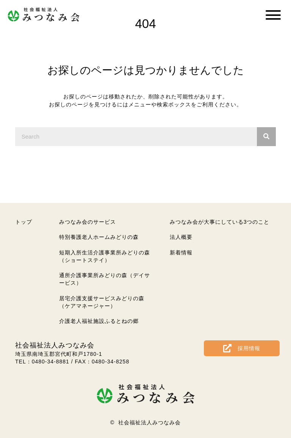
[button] (273, 15)
